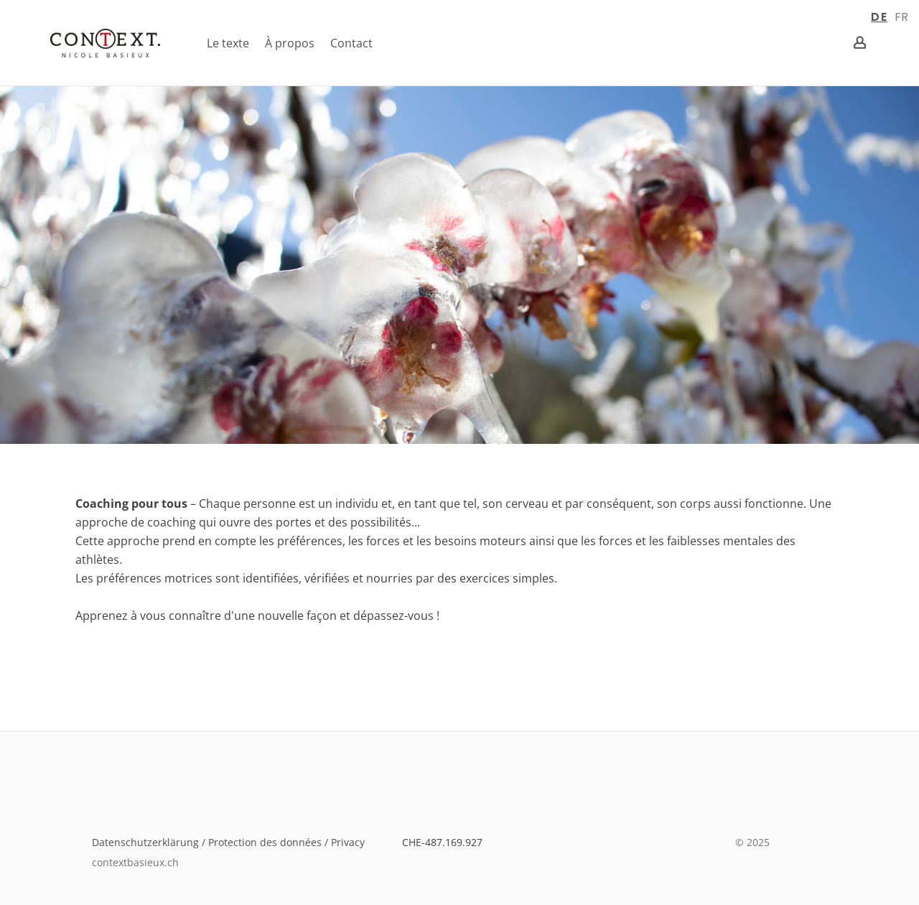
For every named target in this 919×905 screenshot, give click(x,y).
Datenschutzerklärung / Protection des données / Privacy (232, 842)
